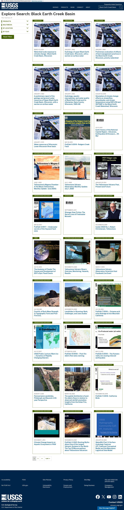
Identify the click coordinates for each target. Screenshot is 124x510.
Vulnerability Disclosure (47, 486)
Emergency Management (109, 486)
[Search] (121, 7)
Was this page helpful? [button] (107, 508)
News (72, 7)
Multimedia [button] (7, 25)
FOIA (24, 480)
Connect (80, 7)
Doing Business (89, 485)
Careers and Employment (67, 486)
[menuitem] (55, 6)
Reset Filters (7, 37)
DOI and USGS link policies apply (111, 480)
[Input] (111, 7)
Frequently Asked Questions (113, 4)
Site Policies (47, 480)
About (88, 7)
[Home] (9, 9)
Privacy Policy (68, 480)
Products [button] (7, 21)
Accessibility (5, 480)
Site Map (87, 480)
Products (64, 7)
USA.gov (25, 485)
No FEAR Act (5, 485)
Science (55, 7)
